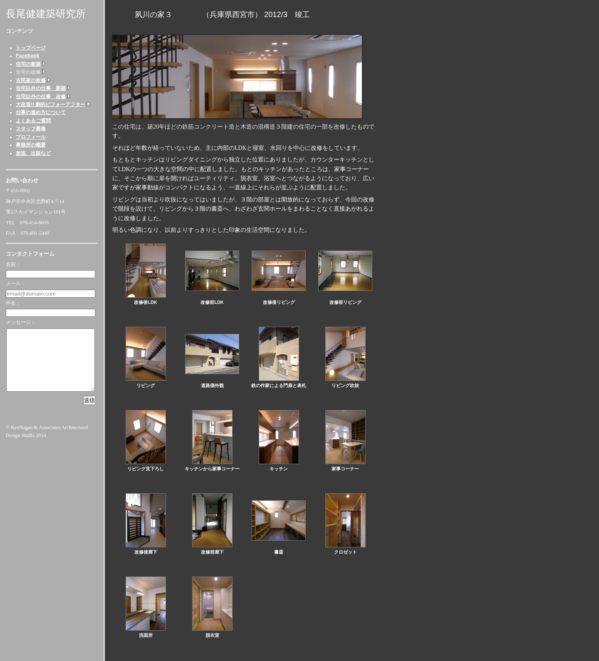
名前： (13, 264)
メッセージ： (21, 322)
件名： (13, 303)
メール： (16, 283)
